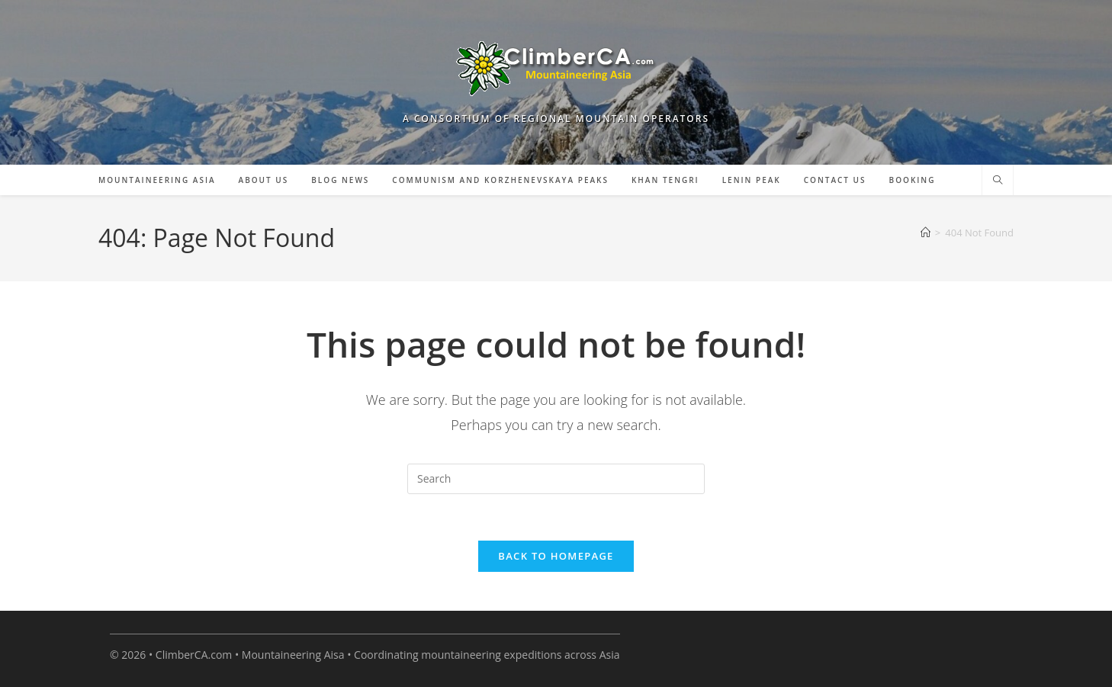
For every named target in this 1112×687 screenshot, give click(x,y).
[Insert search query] (556, 479)
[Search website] (997, 180)
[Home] (925, 232)
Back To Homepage (555, 556)
